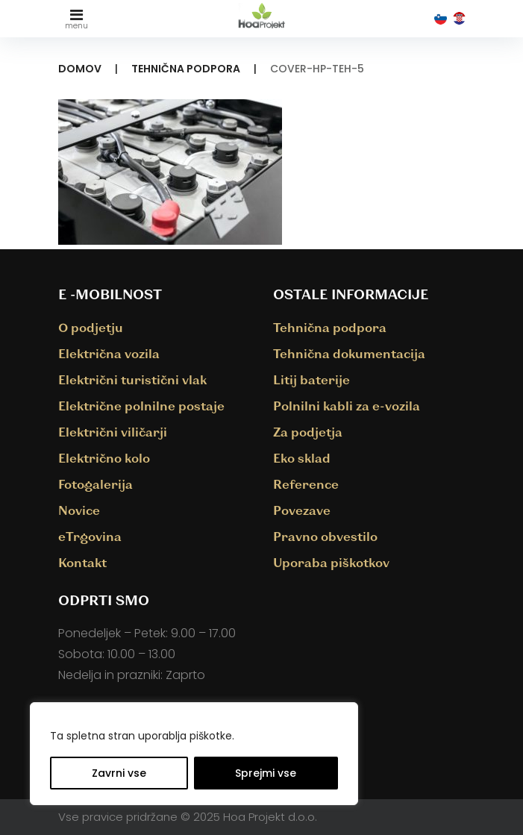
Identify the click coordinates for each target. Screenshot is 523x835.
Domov (79, 68)
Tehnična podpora (185, 68)
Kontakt (82, 562)
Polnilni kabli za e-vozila (346, 405)
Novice (79, 510)
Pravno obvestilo (325, 536)
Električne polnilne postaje (141, 405)
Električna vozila (109, 353)
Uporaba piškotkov (331, 562)
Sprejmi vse (265, 773)
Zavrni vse (119, 773)
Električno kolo (104, 458)
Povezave (302, 510)
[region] (194, 753)
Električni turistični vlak (132, 379)
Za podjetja (307, 432)
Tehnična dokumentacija (349, 353)
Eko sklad (302, 458)
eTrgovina (90, 536)
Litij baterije (311, 379)
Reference (306, 484)
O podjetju (90, 327)
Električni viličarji (112, 432)
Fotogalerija (95, 484)
